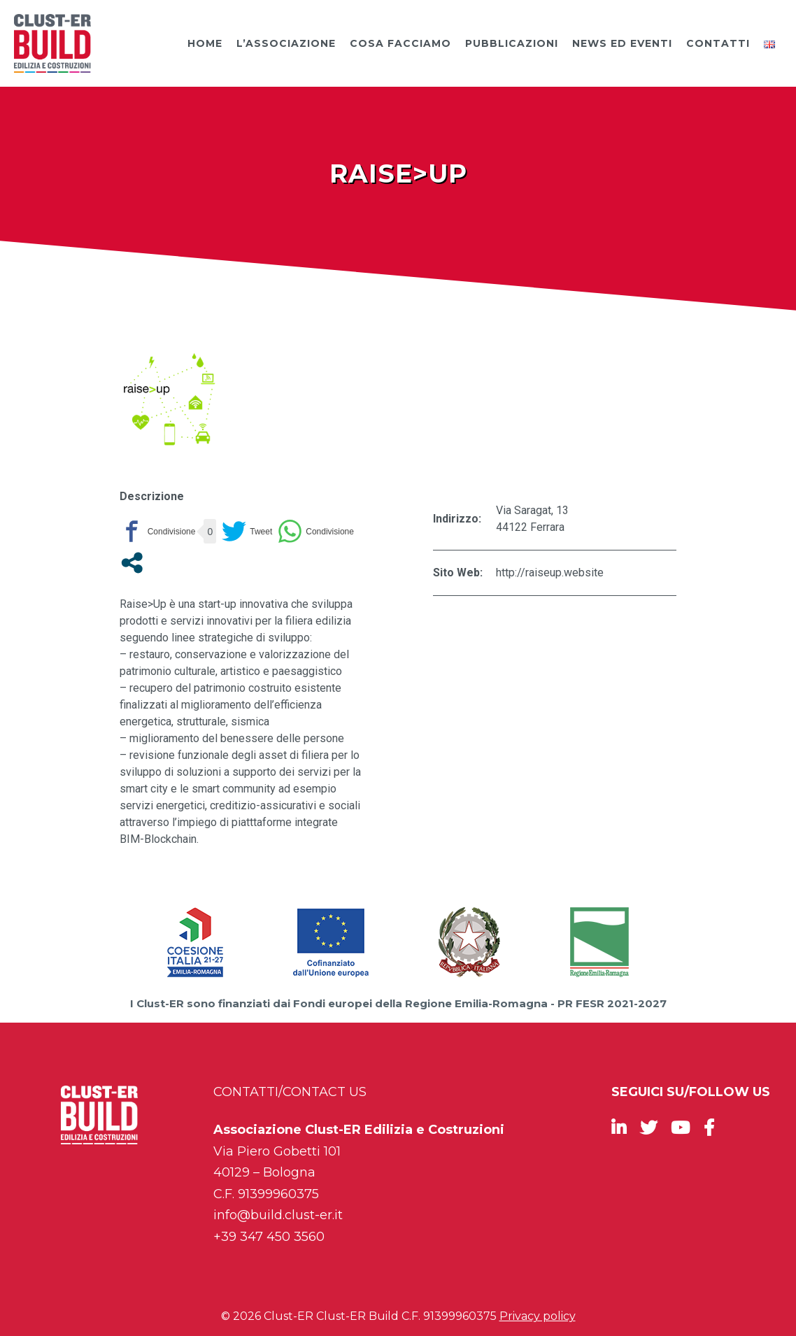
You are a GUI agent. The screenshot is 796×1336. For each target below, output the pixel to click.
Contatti (718, 43)
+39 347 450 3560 (269, 1236)
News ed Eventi (622, 43)
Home (204, 43)
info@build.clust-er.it (278, 1215)
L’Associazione (286, 43)
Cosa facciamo (400, 43)
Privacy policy (537, 1316)
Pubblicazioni (511, 43)
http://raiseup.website (550, 572)
